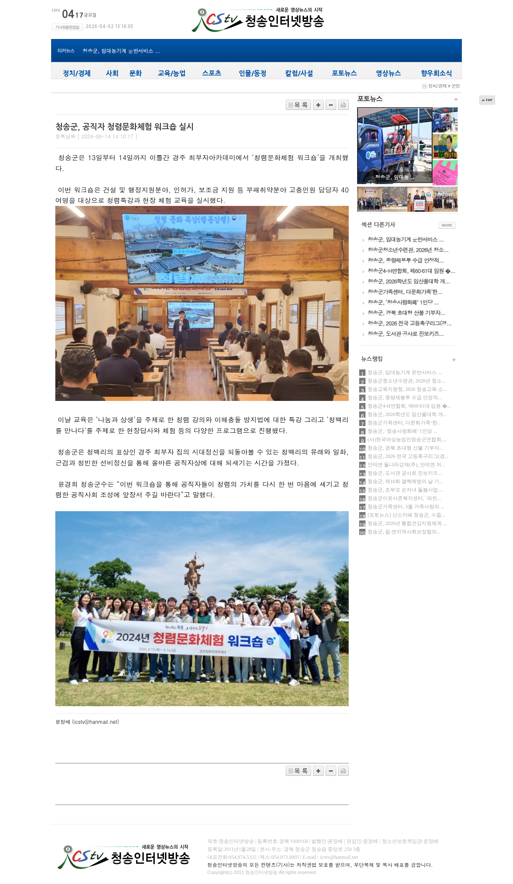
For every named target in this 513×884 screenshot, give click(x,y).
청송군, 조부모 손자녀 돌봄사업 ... (405, 490)
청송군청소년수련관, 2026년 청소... (407, 381)
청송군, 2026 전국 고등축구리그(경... (408, 456)
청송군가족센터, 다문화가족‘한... (404, 423)
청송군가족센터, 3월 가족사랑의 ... (406, 507)
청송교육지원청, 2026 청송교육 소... (407, 389)
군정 (455, 86)
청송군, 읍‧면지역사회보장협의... (404, 532)
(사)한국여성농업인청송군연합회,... (407, 439)
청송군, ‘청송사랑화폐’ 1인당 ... (402, 431)
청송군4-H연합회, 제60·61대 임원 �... (409, 406)
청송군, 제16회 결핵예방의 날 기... (405, 481)
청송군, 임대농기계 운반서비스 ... (122, 50)
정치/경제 (437, 86)
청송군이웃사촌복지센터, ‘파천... (404, 498)
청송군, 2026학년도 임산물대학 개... (407, 414)
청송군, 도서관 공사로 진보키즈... (405, 473)
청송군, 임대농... (395, 176)
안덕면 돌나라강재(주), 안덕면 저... (406, 465)
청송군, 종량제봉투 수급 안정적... (405, 397)
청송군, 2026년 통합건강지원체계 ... (407, 523)
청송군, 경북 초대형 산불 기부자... (405, 448)
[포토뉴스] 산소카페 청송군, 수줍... (406, 515)
